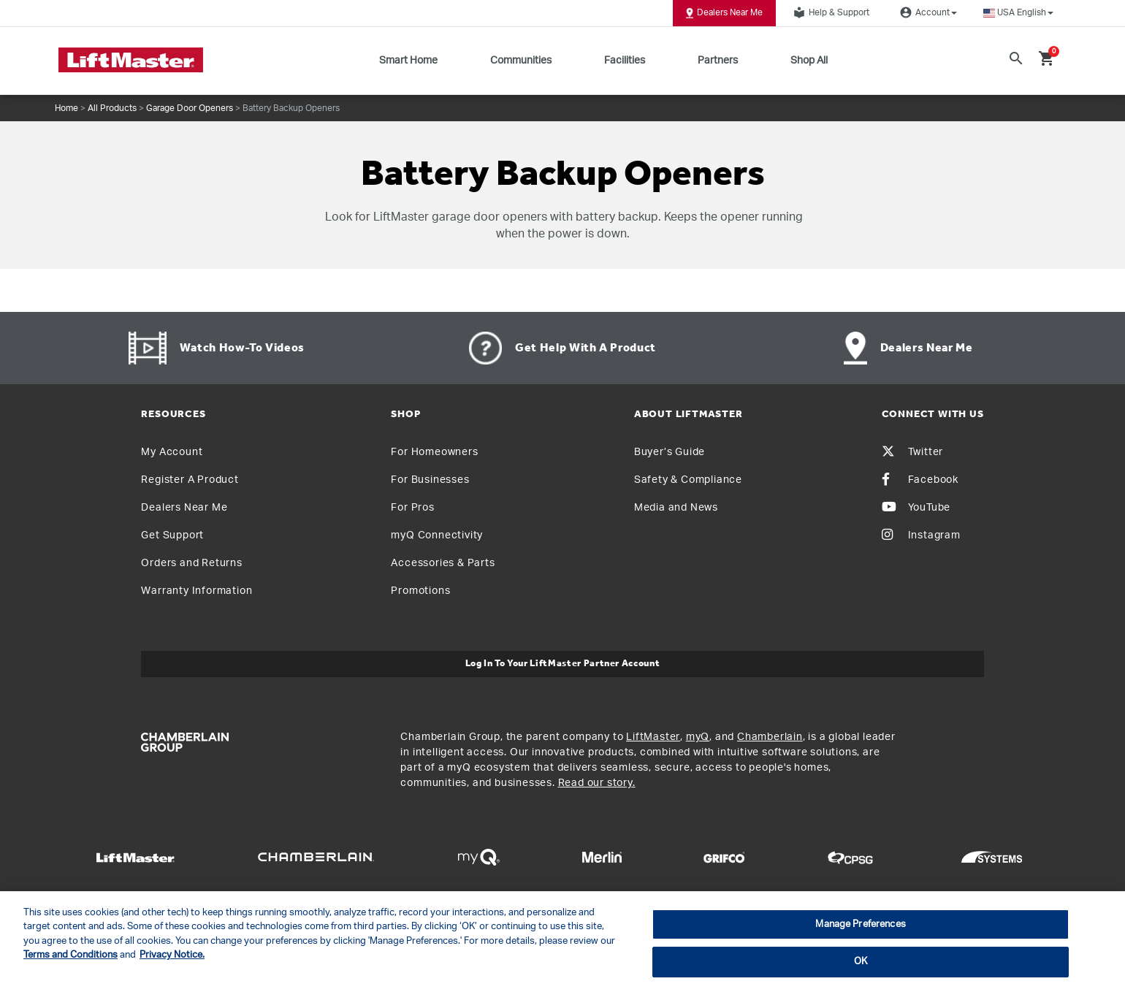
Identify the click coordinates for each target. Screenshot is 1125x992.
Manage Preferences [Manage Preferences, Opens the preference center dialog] (860, 924)
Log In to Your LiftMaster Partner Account (562, 663)
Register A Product (189, 480)
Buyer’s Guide (669, 452)
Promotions (420, 591)
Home (66, 108)
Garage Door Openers (189, 108)
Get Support (172, 535)
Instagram (921, 535)
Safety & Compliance (688, 480)
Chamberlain (770, 737)
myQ (697, 737)
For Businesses (430, 480)
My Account (171, 452)
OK (860, 961)
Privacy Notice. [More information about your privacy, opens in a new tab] (172, 955)
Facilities (624, 61)
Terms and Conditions (70, 955)
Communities (521, 61)
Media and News (676, 508)
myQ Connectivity (437, 535)
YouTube (916, 508)
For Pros (412, 508)
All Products (112, 108)
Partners (718, 61)
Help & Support (829, 12)
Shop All (809, 61)
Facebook (920, 480)
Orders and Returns (191, 563)
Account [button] (926, 12)
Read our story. (597, 783)
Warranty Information (196, 591)
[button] (1018, 13)
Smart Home (408, 61)
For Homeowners (434, 452)
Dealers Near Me (724, 13)
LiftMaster (653, 737)
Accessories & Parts (443, 563)
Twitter (913, 452)
